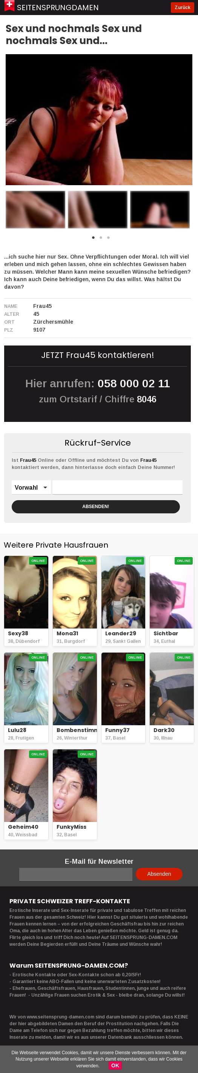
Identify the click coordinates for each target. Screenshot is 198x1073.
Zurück (182, 7)
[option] (35, 209)
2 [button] (101, 240)
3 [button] (108, 240)
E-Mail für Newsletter (99, 861)
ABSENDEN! (95, 506)
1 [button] (93, 240)
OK (115, 1065)
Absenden (159, 874)
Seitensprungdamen (58, 7)
